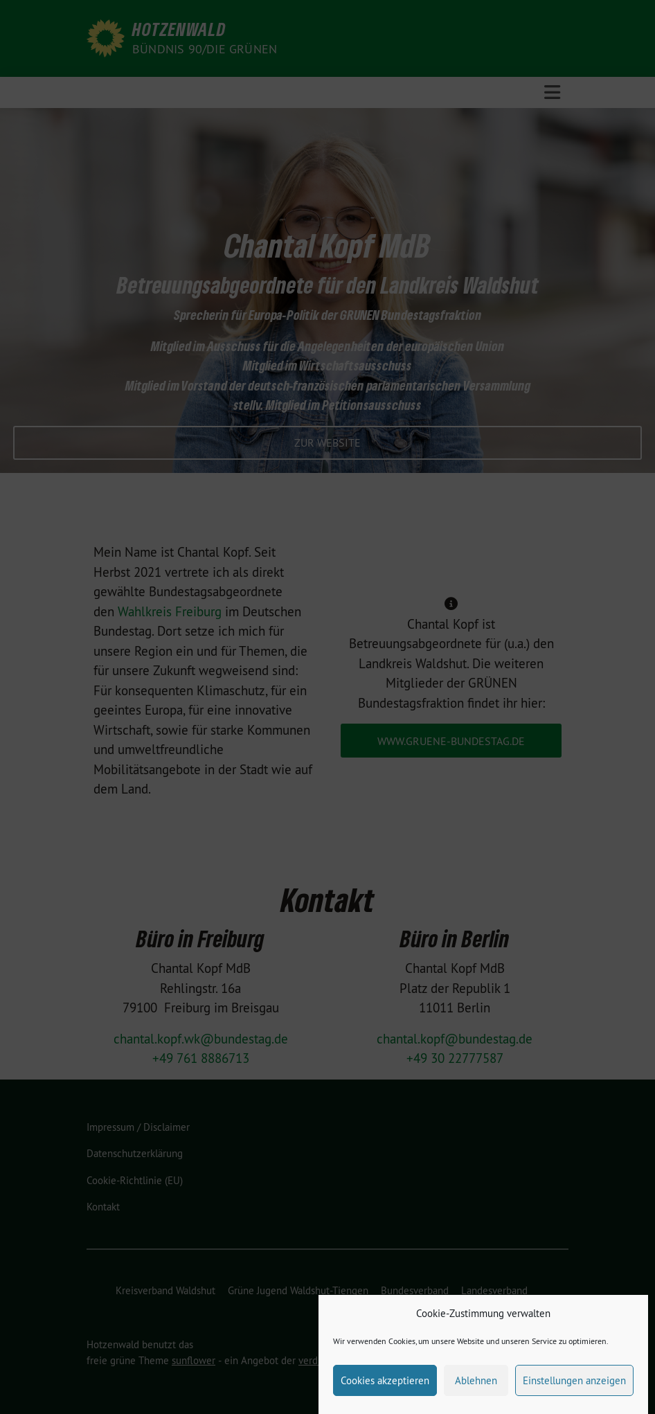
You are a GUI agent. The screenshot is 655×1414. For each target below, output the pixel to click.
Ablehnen (476, 1389)
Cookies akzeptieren (385, 1389)
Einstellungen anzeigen (574, 1389)
